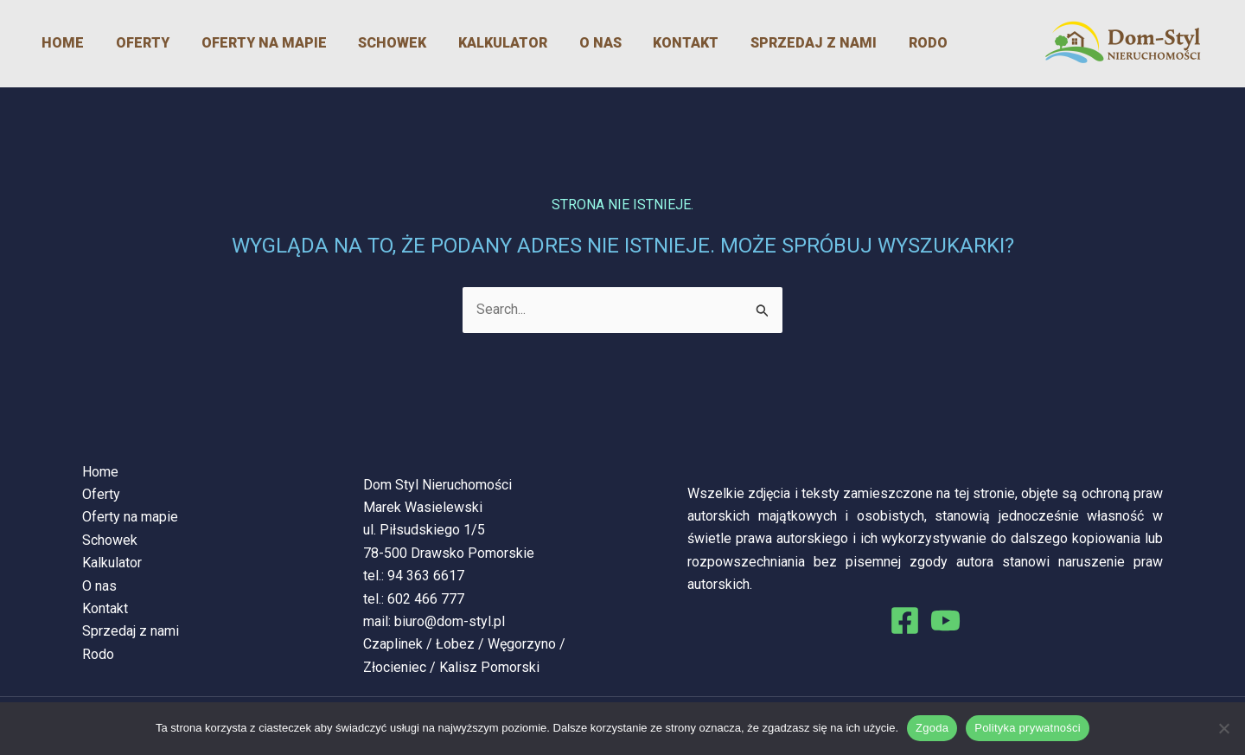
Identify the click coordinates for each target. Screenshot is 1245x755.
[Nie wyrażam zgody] (1223, 728)
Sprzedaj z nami (762, 43)
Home (51, 43)
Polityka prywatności (1027, 727)
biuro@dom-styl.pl (449, 621)
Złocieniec (394, 667)
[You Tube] (945, 620)
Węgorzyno (522, 644)
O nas (560, 43)
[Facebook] (905, 620)
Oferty (125, 43)
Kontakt (640, 43)
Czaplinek (393, 644)
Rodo (870, 43)
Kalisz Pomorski (489, 667)
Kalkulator (468, 43)
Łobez (455, 644)
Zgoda (932, 727)
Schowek (363, 43)
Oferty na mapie (240, 43)
